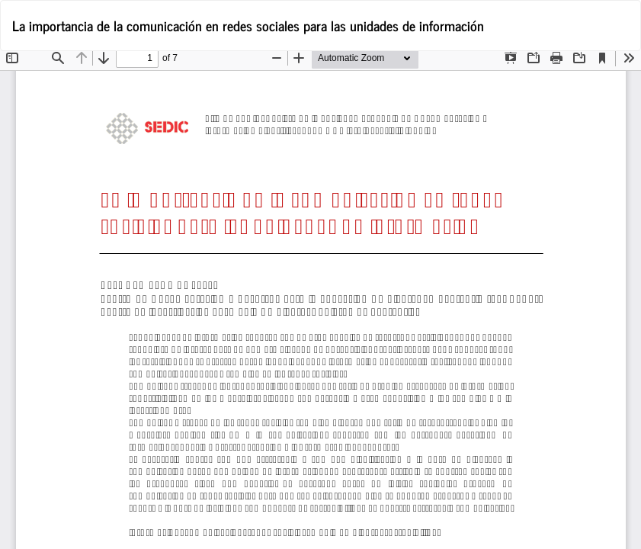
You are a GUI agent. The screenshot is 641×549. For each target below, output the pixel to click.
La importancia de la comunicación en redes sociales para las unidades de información (248, 25)
